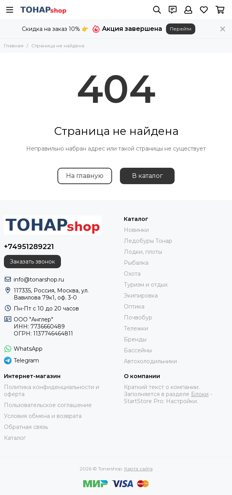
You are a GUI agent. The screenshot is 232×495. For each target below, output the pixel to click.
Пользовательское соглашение (48, 405)
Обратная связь (26, 426)
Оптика (134, 306)
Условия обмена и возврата (43, 416)
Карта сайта (138, 469)
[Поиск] (157, 10)
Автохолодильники (150, 361)
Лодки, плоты (143, 251)
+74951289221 (29, 246)
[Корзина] (220, 10)
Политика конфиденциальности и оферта (51, 391)
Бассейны (138, 350)
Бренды (135, 339)
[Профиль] (188, 10)
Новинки (136, 229)
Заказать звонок (32, 261)
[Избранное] (204, 10)
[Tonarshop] (43, 9)
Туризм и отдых (146, 284)
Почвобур (138, 317)
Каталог (15, 437)
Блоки (200, 394)
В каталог (147, 175)
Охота (132, 273)
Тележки (136, 328)
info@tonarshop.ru (39, 279)
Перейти (180, 29)
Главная (13, 45)
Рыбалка (136, 262)
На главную (85, 175)
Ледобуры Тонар (148, 240)
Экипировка (141, 295)
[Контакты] (172, 10)
